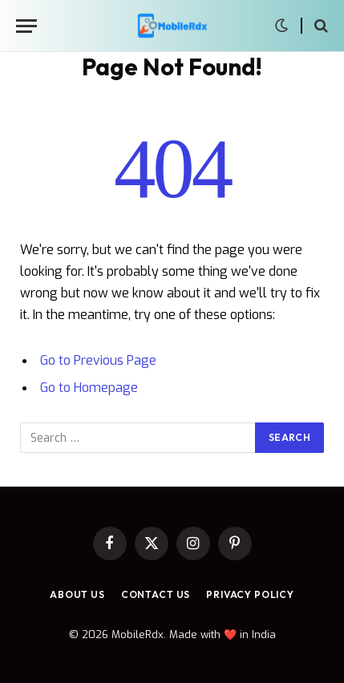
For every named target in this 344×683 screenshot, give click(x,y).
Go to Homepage (89, 387)
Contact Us (155, 594)
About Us (77, 594)
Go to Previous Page (98, 360)
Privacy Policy (250, 594)
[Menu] (26, 26)
